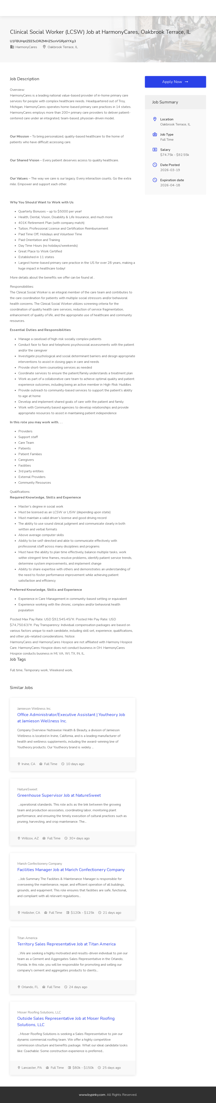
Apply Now (175, 81)
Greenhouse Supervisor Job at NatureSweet (59, 795)
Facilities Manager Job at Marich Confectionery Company (71, 870)
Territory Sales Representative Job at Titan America (66, 944)
